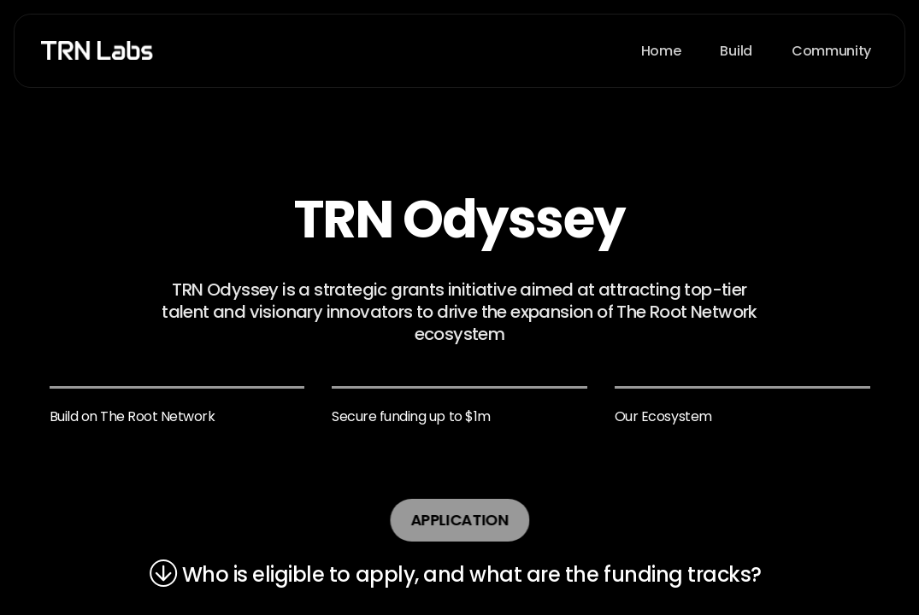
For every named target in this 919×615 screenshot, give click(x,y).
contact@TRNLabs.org (194, 404)
